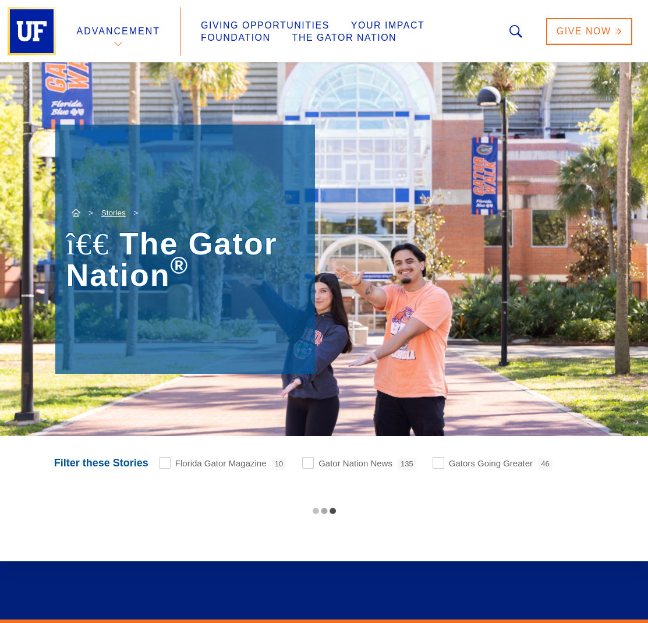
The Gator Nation (344, 38)
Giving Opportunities (265, 25)
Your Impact (387, 25)
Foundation (236, 38)
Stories (113, 212)
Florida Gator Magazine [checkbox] (230, 464)
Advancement (119, 31)
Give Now (589, 31)
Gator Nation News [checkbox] (367, 464)
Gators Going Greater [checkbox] (501, 464)
